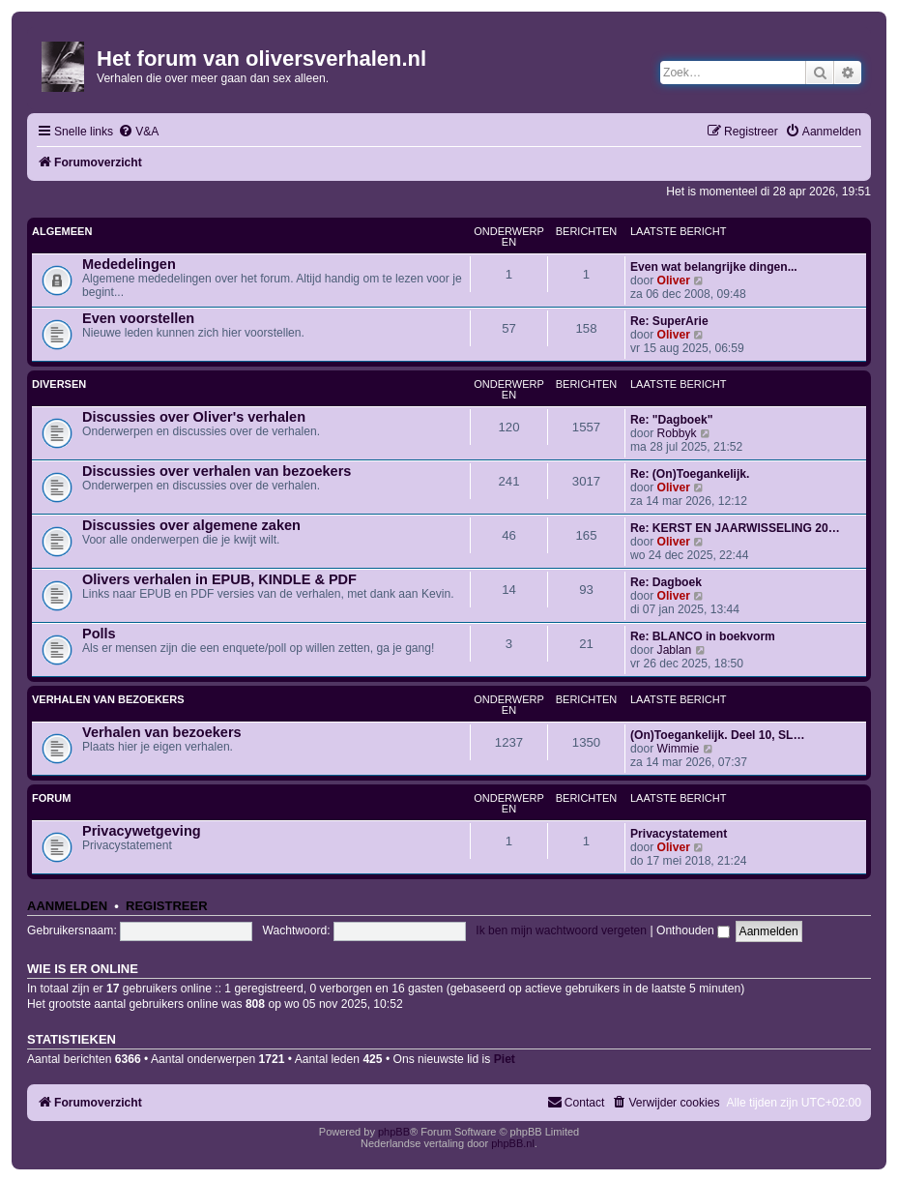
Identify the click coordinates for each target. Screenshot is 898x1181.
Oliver (673, 280)
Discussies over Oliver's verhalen (193, 417)
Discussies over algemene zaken (191, 525)
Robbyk (677, 433)
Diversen (59, 384)
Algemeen (62, 231)
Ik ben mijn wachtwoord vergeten (561, 930)
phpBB (394, 1131)
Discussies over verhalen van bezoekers (216, 471)
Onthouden (693, 930)
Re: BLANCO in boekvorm (702, 636)
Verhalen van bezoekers (108, 699)
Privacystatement (678, 834)
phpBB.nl (513, 1143)
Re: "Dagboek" (671, 420)
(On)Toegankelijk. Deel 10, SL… (717, 735)
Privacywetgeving (141, 831)
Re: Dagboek (666, 582)
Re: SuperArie (669, 321)
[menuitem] (138, 132)
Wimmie (678, 748)
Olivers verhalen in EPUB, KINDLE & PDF (219, 579)
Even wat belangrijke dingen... (713, 267)
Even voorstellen (138, 318)
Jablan (674, 650)
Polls (99, 633)
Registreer (167, 906)
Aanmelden (67, 906)
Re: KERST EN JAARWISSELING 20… (735, 528)
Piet (504, 1059)
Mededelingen (129, 264)
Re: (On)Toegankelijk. (689, 474)
